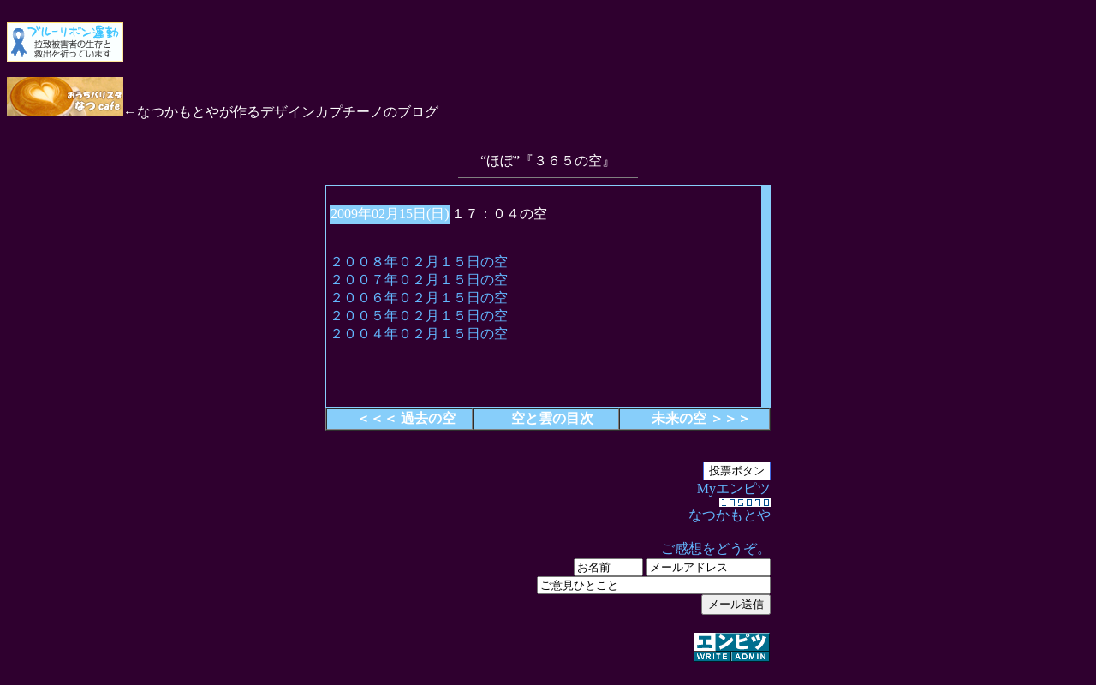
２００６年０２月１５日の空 (419, 297)
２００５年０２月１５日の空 (419, 315)
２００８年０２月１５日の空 (419, 261)
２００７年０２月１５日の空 (419, 279)
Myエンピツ (548, 572)
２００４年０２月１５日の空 (419, 333)
